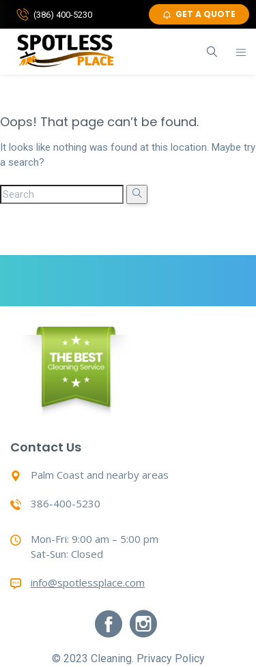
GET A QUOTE (199, 14)
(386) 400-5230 (62, 15)
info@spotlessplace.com (88, 582)
